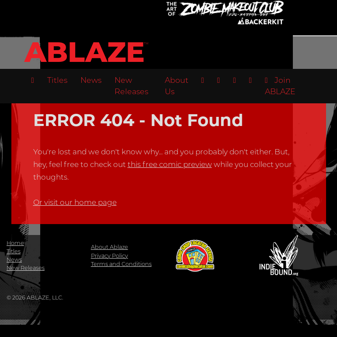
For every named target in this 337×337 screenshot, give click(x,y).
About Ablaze (109, 247)
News (90, 80)
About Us (176, 85)
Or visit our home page (75, 202)
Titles (57, 80)
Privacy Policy (109, 255)
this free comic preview (170, 164)
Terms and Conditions (121, 264)
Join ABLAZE (280, 85)
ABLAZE (84, 52)
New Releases (131, 85)
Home (15, 243)
